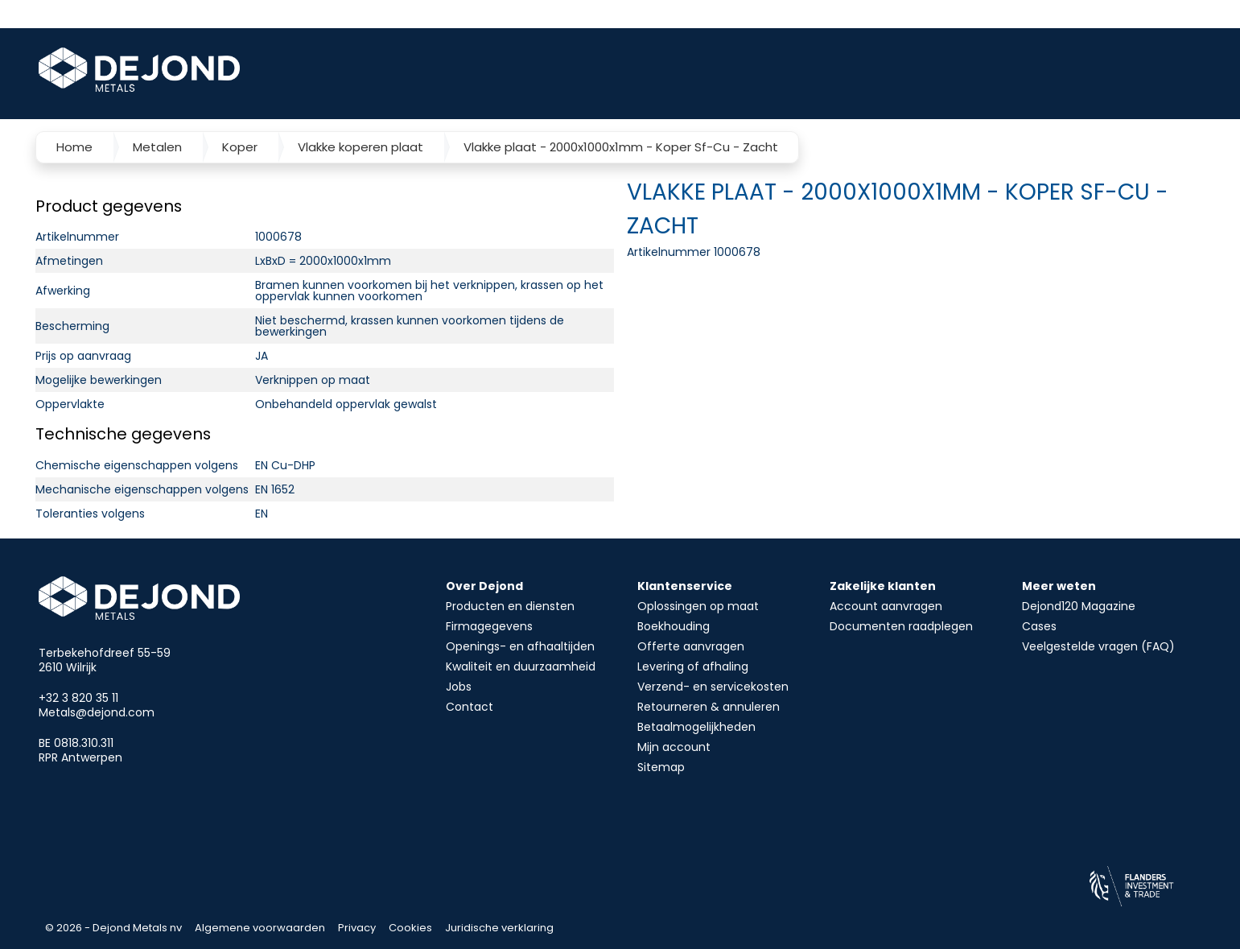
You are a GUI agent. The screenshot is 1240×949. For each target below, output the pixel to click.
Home (74, 146)
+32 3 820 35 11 (78, 698)
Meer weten (1059, 586)
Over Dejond (484, 586)
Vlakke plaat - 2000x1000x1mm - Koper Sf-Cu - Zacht (620, 146)
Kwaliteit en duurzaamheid (520, 666)
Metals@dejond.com (96, 712)
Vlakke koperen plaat (360, 146)
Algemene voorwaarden (260, 927)
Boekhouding (673, 626)
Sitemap (661, 767)
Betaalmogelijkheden (696, 727)
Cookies (410, 927)
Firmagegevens (489, 626)
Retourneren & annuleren (708, 707)
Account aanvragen (886, 606)
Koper (239, 146)
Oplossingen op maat (698, 606)
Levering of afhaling (692, 666)
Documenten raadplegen (901, 626)
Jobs (459, 687)
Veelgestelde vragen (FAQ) (1098, 646)
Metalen (157, 146)
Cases (1039, 626)
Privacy (357, 927)
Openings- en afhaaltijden (520, 646)
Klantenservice (684, 586)
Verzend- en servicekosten (713, 687)
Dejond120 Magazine (1078, 606)
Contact (469, 707)
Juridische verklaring (499, 927)
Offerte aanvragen (690, 646)
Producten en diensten (510, 606)
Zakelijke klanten (883, 586)
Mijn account (674, 747)
